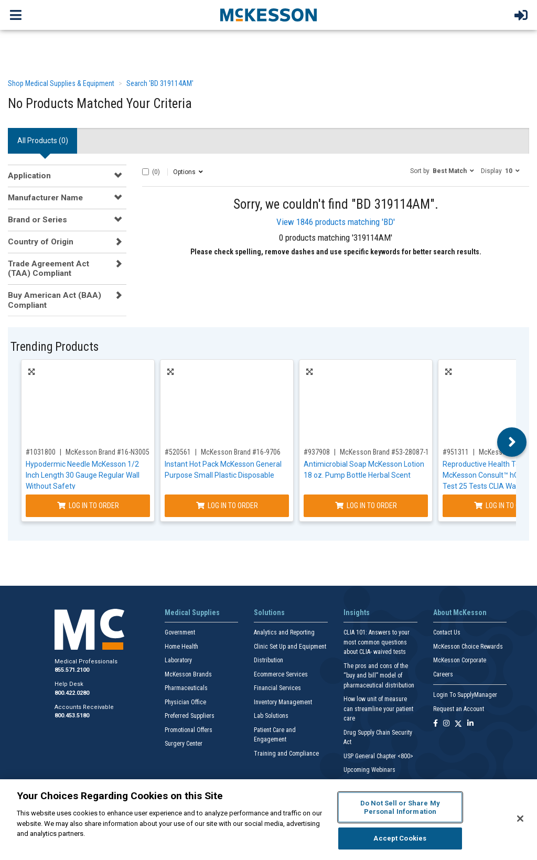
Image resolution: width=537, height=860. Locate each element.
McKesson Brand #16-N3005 (107, 452)
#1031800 (41, 452)
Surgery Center (183, 743)
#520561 (178, 452)
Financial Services (277, 688)
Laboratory (178, 660)
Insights (356, 612)
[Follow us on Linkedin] (470, 724)
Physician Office (185, 702)
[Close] (520, 818)
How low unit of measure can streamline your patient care (378, 708)
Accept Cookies (399, 838)
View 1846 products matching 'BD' (335, 222)
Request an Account (458, 709)
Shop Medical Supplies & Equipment (61, 83)
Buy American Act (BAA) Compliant (54, 300)
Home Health (181, 646)
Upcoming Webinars (369, 769)
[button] (442, 170)
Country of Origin (40, 241)
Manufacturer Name (45, 197)
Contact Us (446, 632)
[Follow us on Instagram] (446, 724)
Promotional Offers (188, 730)
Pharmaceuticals (186, 688)
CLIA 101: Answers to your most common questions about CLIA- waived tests (376, 642)
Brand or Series (37, 219)
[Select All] (145, 171)
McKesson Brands (188, 674)
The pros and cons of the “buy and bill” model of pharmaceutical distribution (378, 675)
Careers (443, 674)
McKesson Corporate (459, 660)
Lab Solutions (271, 715)
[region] (268, 819)
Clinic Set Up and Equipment (290, 646)
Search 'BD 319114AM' (160, 83)
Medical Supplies (192, 612)
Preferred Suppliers (189, 715)
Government (180, 632)
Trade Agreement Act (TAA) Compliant (48, 268)
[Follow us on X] (458, 724)
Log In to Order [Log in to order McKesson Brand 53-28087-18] (366, 505)
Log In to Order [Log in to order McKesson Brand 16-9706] (227, 505)
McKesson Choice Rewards (468, 646)
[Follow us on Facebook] (435, 724)
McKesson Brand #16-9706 (241, 452)
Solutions (269, 612)
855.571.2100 (72, 669)
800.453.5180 (72, 715)
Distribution (268, 660)
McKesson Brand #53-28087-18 (386, 452)
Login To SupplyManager (465, 694)
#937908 (317, 452)
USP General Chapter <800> (378, 756)
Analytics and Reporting (284, 632)
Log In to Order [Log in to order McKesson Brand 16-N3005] (88, 505)
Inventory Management (283, 702)
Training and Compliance (286, 753)
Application (29, 175)
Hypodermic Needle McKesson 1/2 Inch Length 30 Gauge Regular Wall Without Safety (82, 475)
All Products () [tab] (42, 140)
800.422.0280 (72, 693)
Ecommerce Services (281, 674)
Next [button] (512, 442)
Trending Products (54, 346)
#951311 (456, 452)
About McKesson (460, 612)
